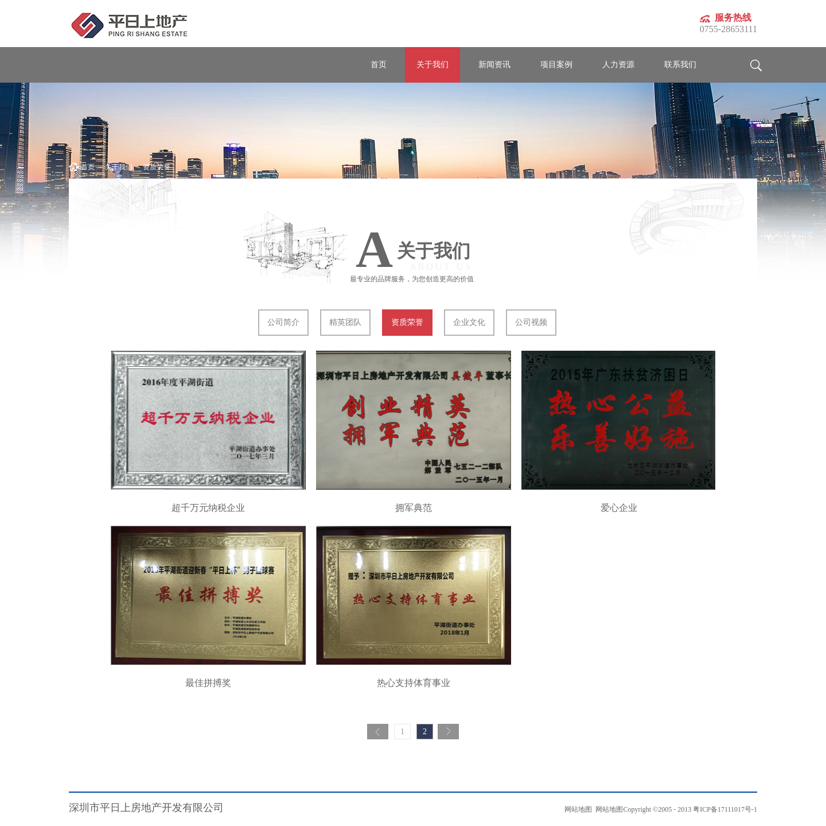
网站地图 (607, 809)
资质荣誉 (156, 167)
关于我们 (119, 167)
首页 (379, 64)
